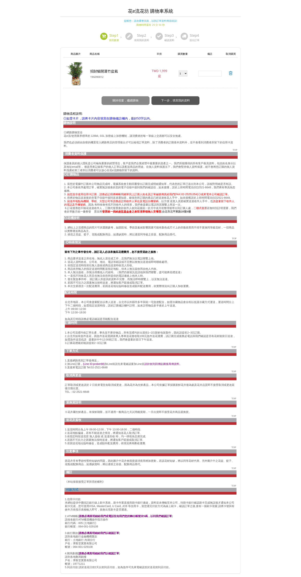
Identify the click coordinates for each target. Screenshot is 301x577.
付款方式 (72, 485)
